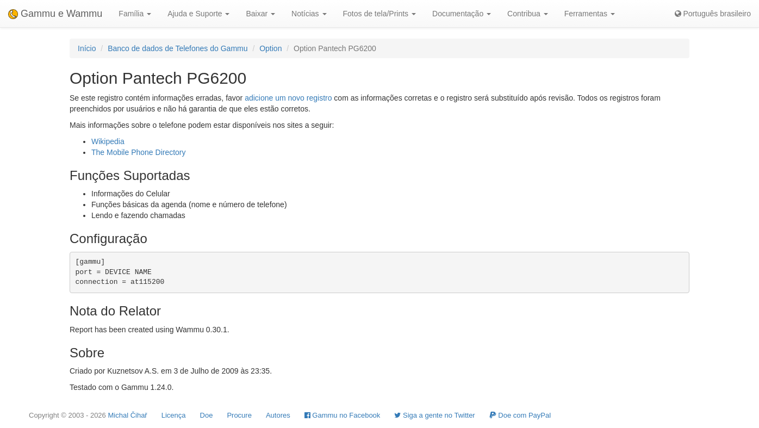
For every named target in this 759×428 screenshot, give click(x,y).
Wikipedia (108, 141)
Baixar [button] (260, 13)
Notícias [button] (308, 13)
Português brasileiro (713, 13)
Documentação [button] (461, 13)
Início (87, 48)
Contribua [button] (527, 13)
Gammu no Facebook (342, 415)
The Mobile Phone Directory (138, 152)
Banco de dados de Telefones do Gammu (177, 48)
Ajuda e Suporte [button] (198, 13)
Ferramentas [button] (589, 13)
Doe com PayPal (520, 415)
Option (270, 48)
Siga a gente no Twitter (434, 415)
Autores (278, 415)
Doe (206, 415)
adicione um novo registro (288, 98)
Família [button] (135, 13)
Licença (173, 415)
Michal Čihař (127, 415)
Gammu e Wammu (55, 13)
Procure (239, 415)
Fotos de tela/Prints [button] (379, 13)
